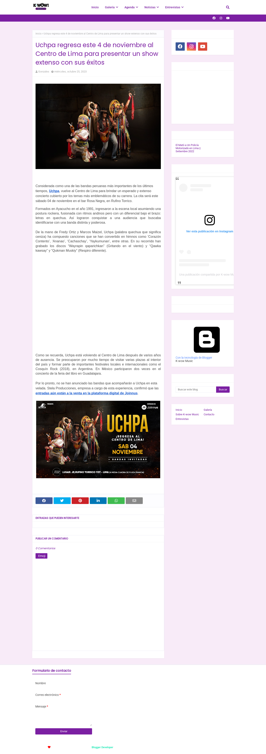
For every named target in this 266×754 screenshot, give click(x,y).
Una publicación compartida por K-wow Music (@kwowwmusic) (220, 274)
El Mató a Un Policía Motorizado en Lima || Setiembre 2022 (188, 148)
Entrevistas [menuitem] (172, 7)
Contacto (209, 414)
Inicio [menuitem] (95, 7)
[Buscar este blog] (196, 389)
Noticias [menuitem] (149, 7)
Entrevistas (182, 419)
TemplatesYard (64, 747)
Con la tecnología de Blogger (207, 356)
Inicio (39, 33)
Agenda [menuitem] (129, 7)
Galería (208, 409)
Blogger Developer (102, 747)
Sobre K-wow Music (187, 414)
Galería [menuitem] (110, 7)
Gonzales (43, 71)
